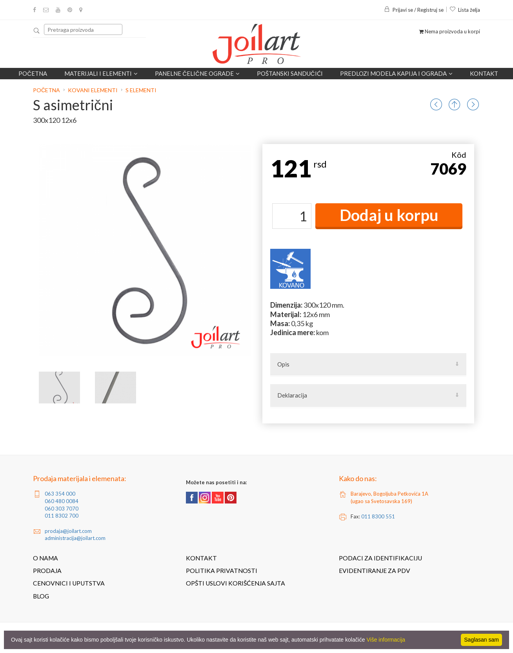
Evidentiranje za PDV (374, 570)
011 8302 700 (61, 516)
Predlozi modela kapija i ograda (396, 73)
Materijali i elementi (101, 73)
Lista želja (464, 10)
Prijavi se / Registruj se (414, 10)
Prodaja (47, 570)
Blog (41, 596)
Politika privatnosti (221, 570)
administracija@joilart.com (75, 538)
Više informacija (386, 640)
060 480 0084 (61, 501)
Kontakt (484, 73)
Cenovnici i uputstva (69, 583)
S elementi (141, 90)
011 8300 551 (378, 516)
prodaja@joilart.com (68, 531)
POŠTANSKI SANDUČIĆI (290, 73)
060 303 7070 (61, 508)
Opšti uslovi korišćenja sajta (235, 583)
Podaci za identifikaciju (380, 558)
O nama (45, 558)
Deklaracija (292, 395)
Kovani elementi (93, 90)
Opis (283, 364)
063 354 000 (60, 494)
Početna (32, 73)
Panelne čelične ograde (197, 73)
